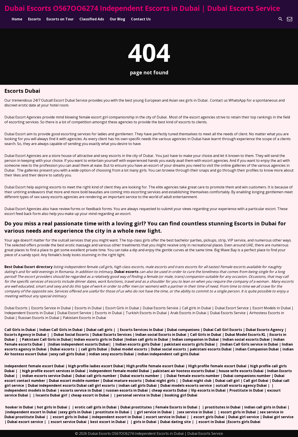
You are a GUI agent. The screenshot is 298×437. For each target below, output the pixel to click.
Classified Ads (91, 19)
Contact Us (141, 19)
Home (17, 19)
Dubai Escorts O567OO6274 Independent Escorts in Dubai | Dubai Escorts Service (142, 8)
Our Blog (117, 19)
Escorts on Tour (60, 19)
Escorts (34, 19)
